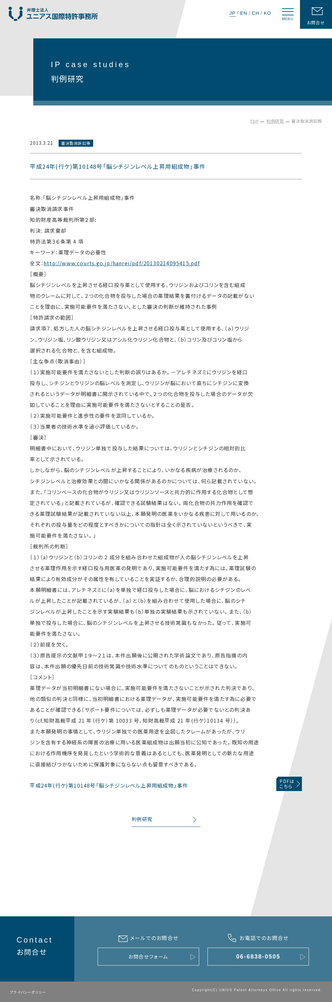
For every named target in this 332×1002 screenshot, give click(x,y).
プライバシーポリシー (28, 992)
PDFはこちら (286, 784)
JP (233, 13)
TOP (254, 121)
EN (243, 13)
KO (267, 13)
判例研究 (275, 121)
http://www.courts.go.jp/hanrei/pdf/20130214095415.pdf (122, 263)
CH (255, 13)
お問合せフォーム (148, 956)
